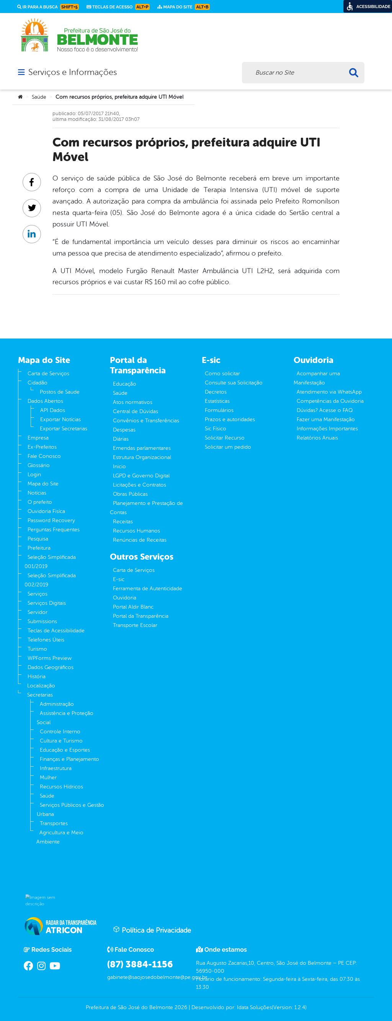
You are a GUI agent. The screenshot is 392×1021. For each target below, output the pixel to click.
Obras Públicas (130, 494)
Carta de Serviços (48, 373)
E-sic (118, 579)
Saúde (39, 97)
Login (34, 474)
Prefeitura (39, 548)
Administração (57, 704)
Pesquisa (38, 539)
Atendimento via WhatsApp (329, 392)
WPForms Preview (50, 658)
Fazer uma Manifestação (326, 419)
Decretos (216, 392)
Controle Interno (60, 731)
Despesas (124, 430)
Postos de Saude (60, 392)
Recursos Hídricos (61, 787)
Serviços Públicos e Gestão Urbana (70, 809)
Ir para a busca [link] (48, 7)
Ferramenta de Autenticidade (147, 588)
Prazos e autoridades (230, 419)
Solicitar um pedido (228, 447)
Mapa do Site (43, 484)
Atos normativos (132, 402)
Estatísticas (217, 401)
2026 (180, 1007)
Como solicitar (222, 373)
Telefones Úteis (46, 640)
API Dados (52, 410)
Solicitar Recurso (225, 438)
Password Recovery (51, 520)
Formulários (219, 410)
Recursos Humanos (136, 531)
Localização (41, 686)
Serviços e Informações (72, 72)
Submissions (42, 621)
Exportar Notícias (60, 419)
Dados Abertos (45, 401)
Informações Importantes (327, 429)
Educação (124, 384)
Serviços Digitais (47, 603)
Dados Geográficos (51, 667)
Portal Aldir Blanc (133, 607)
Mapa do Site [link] (183, 7)
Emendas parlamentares (142, 448)
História (37, 676)
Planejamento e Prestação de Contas (146, 507)
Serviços (37, 594)
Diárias (121, 439)
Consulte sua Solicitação (234, 383)
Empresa (38, 438)
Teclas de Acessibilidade (56, 630)
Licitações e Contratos (139, 485)
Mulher (48, 777)
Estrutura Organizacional (142, 457)
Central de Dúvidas (135, 411)
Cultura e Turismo (61, 741)
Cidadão (37, 383)
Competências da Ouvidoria (330, 401)
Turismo (37, 649)
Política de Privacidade (152, 930)
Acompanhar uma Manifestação (317, 378)
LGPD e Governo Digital (141, 476)
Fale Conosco (44, 456)
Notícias (37, 493)
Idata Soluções (254, 1007)
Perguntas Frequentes (54, 529)
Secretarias (40, 695)
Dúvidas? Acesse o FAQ (325, 410)
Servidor (37, 612)
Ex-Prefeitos (42, 447)
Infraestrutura (56, 768)
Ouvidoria (124, 598)
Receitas (123, 521)
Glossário (39, 465)
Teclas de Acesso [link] (118, 7)
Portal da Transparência (140, 616)
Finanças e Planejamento (69, 759)
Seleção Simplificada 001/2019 (50, 561)
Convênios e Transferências (146, 420)
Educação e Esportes (65, 750)
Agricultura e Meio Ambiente (59, 837)
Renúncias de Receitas (140, 540)
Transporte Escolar (135, 625)
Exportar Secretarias (63, 429)
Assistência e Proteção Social (65, 717)
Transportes (54, 823)
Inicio (119, 466)
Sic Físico (215, 429)
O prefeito (40, 502)
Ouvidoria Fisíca (46, 511)
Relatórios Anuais (317, 438)
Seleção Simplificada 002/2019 (50, 580)
